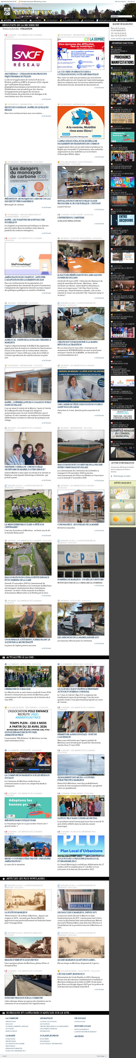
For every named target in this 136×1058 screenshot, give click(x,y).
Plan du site (131, 1)
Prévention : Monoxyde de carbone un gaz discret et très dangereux (28, 200)
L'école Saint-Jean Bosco (71, 974)
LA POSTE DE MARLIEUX (16, 912)
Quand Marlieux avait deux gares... (77, 960)
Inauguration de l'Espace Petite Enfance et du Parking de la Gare (27, 578)
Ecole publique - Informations (51, 1044)
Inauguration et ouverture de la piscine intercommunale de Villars (80, 466)
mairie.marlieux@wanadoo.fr (122, 39)
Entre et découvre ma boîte (122, 218)
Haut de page (100, 1056)
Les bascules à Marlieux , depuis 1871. (77, 912)
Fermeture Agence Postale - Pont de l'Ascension (122, 238)
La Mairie (37, 20)
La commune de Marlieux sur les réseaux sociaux (122, 350)
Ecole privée (84, 971)
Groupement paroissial (48, 1029)
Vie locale (78, 664)
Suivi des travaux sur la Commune (24, 998)
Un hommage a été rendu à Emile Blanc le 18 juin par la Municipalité (27, 641)
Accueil (7, 20)
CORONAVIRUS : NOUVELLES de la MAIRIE (78, 524)
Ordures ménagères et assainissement (54, 1026)
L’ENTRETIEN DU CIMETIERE (71, 217)
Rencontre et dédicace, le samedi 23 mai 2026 (122, 116)
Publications (77, 215)
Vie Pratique (52, 20)
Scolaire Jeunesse (71, 20)
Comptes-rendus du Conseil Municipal (122, 431)
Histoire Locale (106, 20)
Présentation (11, 1021)
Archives (123, 20)
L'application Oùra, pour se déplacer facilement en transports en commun (78, 142)
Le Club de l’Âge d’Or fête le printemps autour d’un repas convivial (78, 690)
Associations (45, 1024)
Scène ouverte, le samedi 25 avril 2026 (122, 330)
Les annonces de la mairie (30, 35)
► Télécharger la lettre (121, 476)
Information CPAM (119, 364)
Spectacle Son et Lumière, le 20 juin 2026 (122, 199)
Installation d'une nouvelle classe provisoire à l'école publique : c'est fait (79, 202)
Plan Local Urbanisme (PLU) (83, 832)
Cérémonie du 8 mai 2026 (17, 689)
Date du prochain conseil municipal (77, 818)
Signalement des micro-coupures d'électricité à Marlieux (76, 778)
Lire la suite (46, 99)
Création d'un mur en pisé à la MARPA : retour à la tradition (78, 343)
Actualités (22, 303)
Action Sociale (79, 1021)
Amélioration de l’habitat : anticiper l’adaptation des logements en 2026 (25, 278)
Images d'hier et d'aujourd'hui (21, 960)
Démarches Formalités (14, 1048)
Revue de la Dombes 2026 (122, 256)
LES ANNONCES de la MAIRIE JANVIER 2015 (78, 637)
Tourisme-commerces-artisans (17, 1026)
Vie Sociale (89, 20)
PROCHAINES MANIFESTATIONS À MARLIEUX (122, 57)
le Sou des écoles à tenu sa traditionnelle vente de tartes (122, 303)
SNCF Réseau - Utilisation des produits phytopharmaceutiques (26, 75)
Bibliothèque (10, 1046)
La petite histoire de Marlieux (85, 1032)
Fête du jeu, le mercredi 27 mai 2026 (122, 180)
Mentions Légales (120, 1)
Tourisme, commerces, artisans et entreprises (122, 392)
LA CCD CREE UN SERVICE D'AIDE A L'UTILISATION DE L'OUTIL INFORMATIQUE (78, 73)
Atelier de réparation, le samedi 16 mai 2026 (121, 167)
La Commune (21, 20)
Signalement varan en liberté (121, 399)
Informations (79, 35)
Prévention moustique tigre (20, 820)
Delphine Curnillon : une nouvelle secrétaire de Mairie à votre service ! (25, 468)
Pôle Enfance (31, 707)
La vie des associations (80, 238)
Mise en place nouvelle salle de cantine (122, 317)
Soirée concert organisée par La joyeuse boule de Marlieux (122, 283)
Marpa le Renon (11, 1031)
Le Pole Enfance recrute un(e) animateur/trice (21, 733)
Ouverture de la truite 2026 (122, 269)
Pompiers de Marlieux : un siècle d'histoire (81, 579)
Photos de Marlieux (33, 933)
